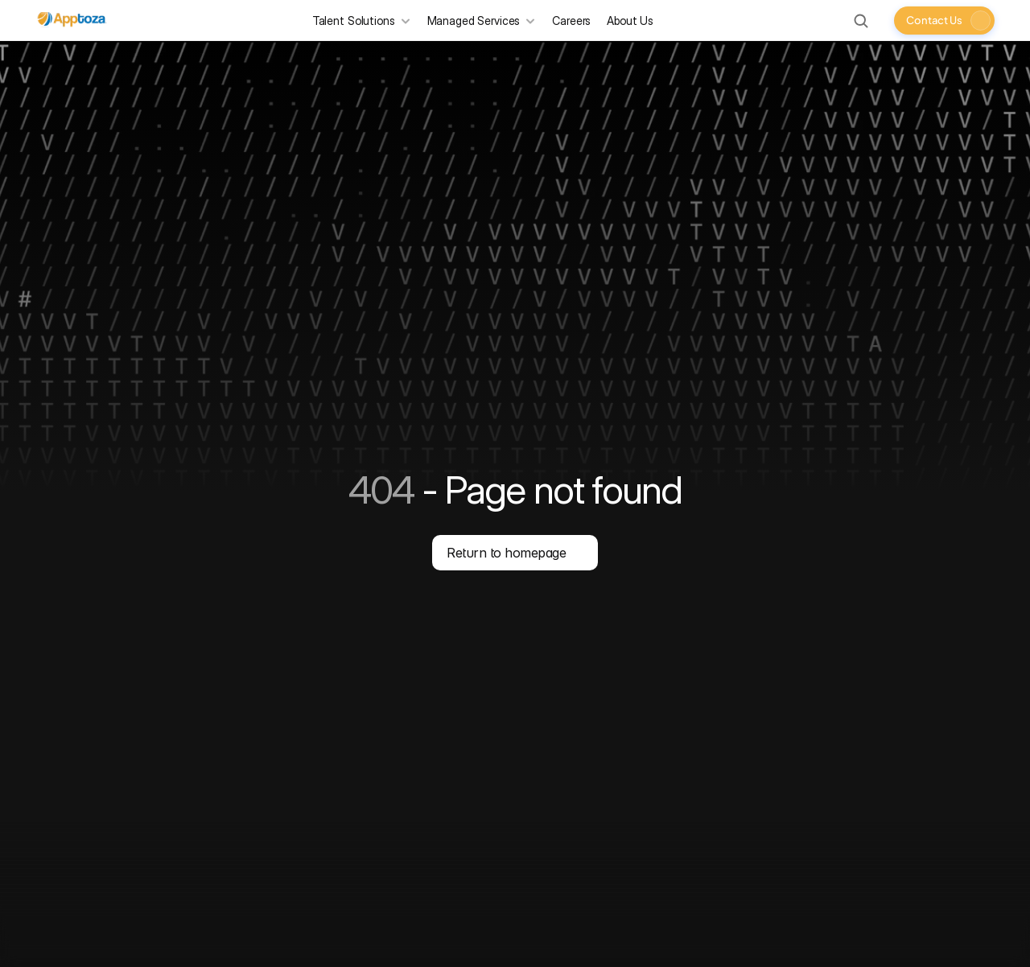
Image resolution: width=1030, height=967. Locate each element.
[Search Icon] (861, 21)
